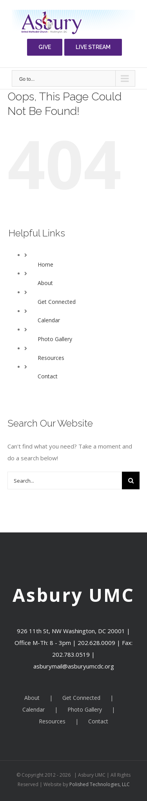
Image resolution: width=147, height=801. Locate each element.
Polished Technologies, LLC (99, 784)
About (45, 283)
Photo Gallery (55, 339)
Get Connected (57, 301)
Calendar (49, 320)
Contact (48, 376)
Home (45, 264)
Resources (51, 357)
